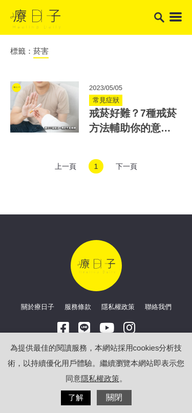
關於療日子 (37, 307)
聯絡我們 (158, 307)
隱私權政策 (118, 307)
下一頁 (126, 166)
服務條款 (78, 307)
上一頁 (65, 166)
